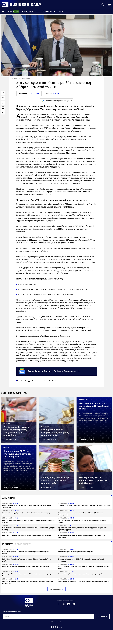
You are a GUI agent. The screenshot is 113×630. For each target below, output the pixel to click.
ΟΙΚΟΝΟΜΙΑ (35, 93)
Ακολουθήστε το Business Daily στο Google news (49, 371)
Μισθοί (19, 381)
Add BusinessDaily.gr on (59, 101)
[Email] (48, 616)
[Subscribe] (101, 616)
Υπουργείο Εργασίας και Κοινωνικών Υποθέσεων (41, 381)
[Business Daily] (29, 602)
